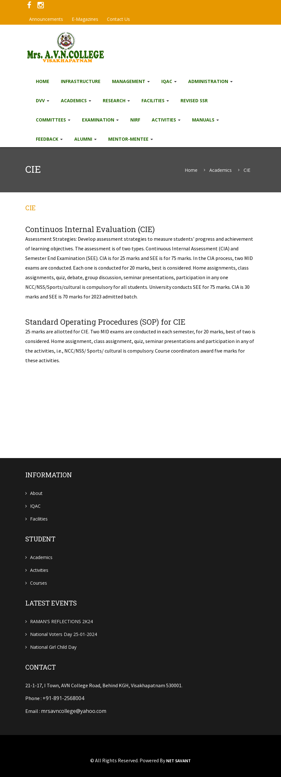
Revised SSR (194, 100)
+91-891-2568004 (63, 698)
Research (116, 100)
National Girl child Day (53, 647)
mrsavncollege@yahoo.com (73, 710)
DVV (42, 100)
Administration (210, 81)
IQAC (169, 81)
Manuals (205, 120)
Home (42, 81)
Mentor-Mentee (130, 139)
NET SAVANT (178, 761)
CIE (247, 170)
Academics (76, 100)
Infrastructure (80, 81)
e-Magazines (85, 19)
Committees (53, 120)
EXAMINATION (100, 120)
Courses (38, 583)
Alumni (85, 139)
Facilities (155, 100)
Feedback (49, 139)
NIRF (135, 120)
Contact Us (118, 19)
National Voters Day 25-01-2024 (63, 634)
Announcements (46, 19)
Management (131, 81)
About (36, 493)
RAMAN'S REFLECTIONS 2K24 (61, 621)
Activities (166, 120)
